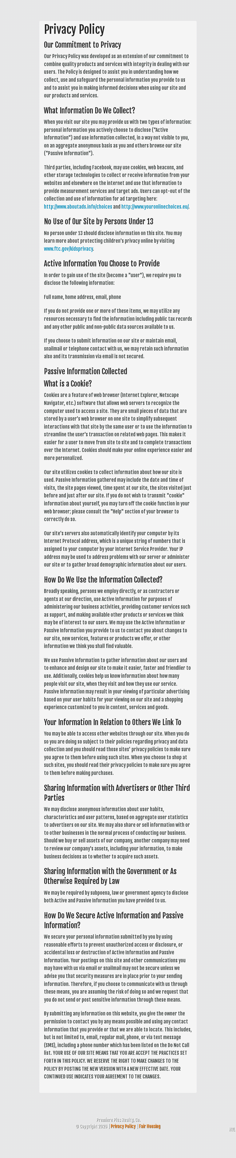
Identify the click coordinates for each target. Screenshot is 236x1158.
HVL (232, 1129)
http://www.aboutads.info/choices (78, 207)
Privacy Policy (123, 1126)
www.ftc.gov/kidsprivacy (68, 249)
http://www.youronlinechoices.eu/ (154, 207)
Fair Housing (149, 1126)
